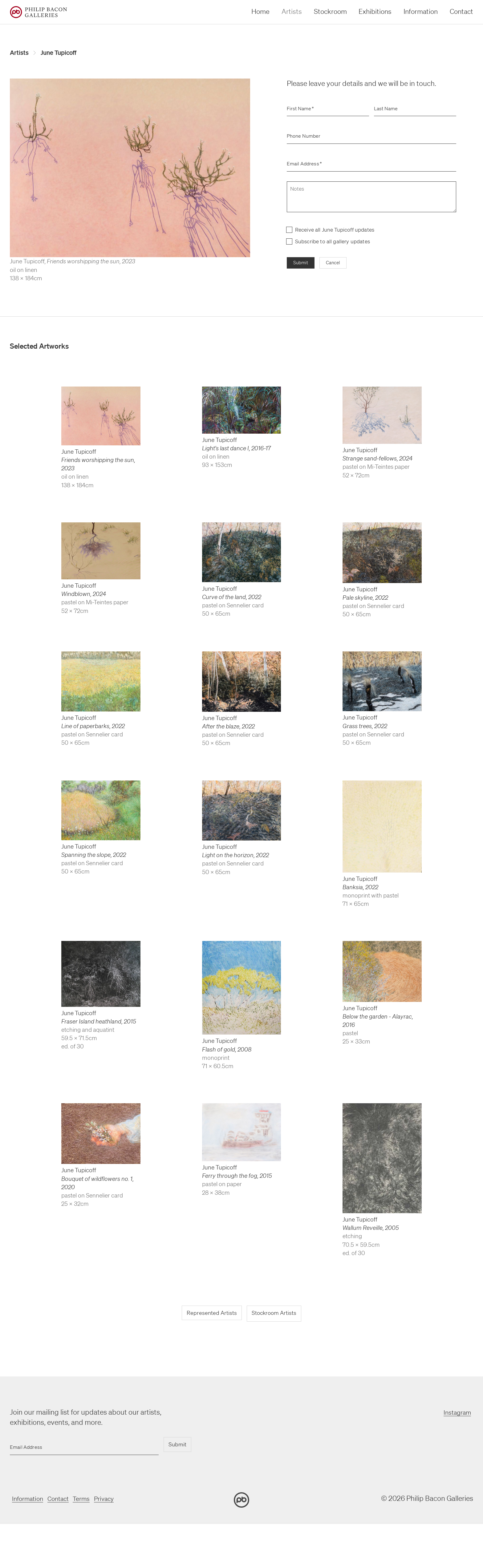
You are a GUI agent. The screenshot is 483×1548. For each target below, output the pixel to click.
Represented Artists (208, 1315)
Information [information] (421, 11)
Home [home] (260, 11)
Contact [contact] (461, 11)
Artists (20, 53)
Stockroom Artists (276, 1315)
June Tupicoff (64, 53)
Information (28, 1500)
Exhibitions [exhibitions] (375, 11)
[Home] (38, 12)
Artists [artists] (292, 11)
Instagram (457, 1414)
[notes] (371, 198)
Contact (63, 1500)
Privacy (116, 1500)
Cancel (336, 264)
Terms (90, 1500)
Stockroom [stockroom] (330, 11)
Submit (301, 264)
